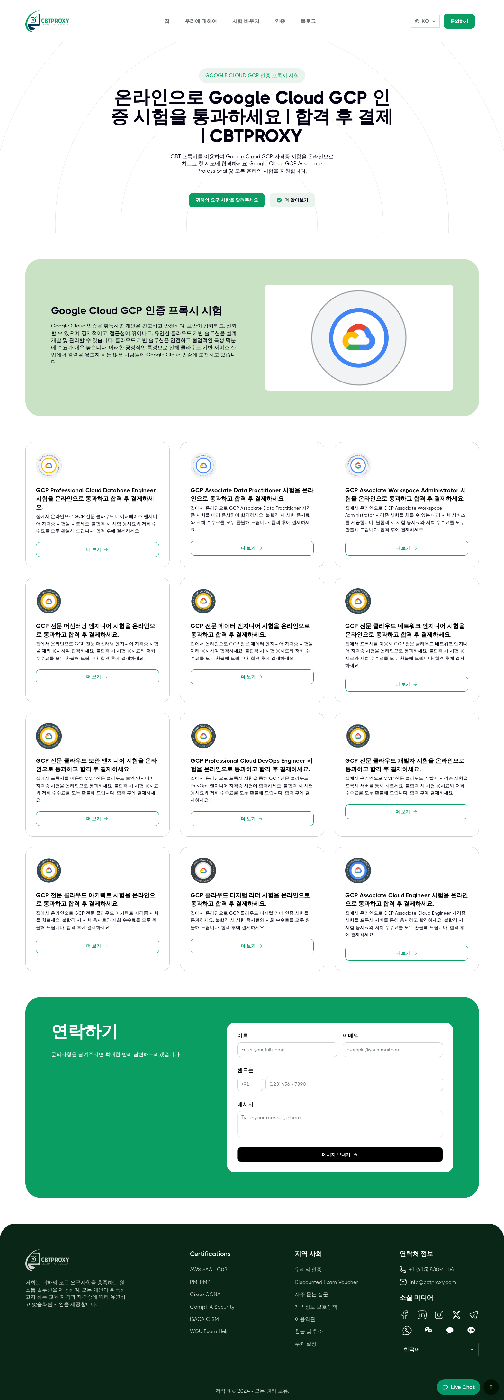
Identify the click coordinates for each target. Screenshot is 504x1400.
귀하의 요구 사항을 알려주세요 (227, 200)
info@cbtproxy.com (433, 1282)
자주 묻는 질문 (311, 1294)
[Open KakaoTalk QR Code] (449, 1330)
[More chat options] (491, 1387)
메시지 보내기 (340, 1154)
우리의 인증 (308, 1269)
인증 (280, 21)
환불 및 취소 (309, 1331)
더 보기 (97, 549)
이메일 (351, 1035)
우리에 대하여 (201, 21)
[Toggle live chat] (458, 1387)
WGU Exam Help (210, 1331)
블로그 (308, 21)
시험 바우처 (245, 21)
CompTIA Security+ (213, 1307)
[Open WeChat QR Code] (428, 1330)
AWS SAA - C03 (209, 1269)
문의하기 (459, 21)
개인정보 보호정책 (316, 1307)
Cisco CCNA (205, 1294)
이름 (242, 1035)
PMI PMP (200, 1282)
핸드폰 (245, 1070)
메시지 (245, 1104)
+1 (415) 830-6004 (427, 1269)
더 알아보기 (292, 200)
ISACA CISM (204, 1319)
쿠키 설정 (306, 1344)
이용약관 (305, 1319)
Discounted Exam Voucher (326, 1282)
